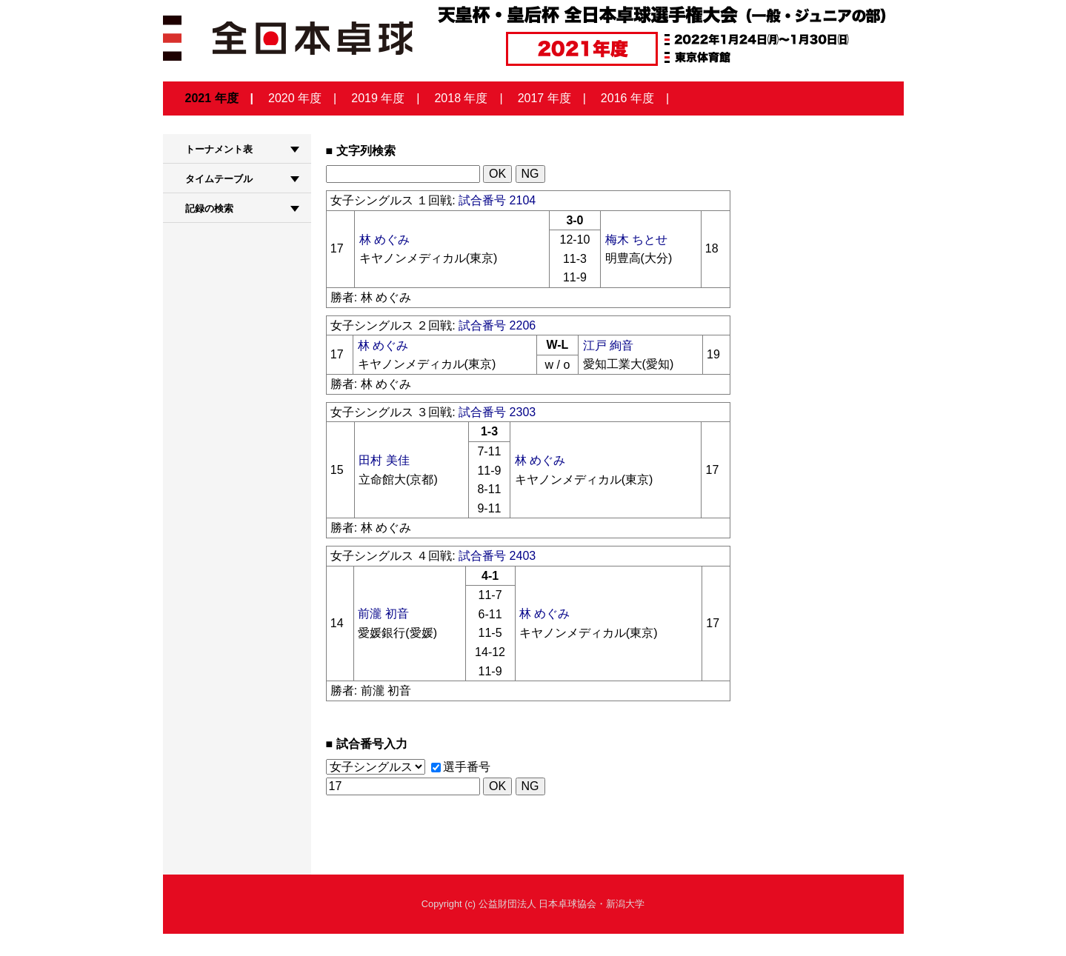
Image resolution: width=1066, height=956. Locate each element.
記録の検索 (209, 208)
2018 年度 (460, 98)
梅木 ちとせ (636, 239)
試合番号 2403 (497, 555)
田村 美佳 (384, 460)
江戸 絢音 (608, 345)
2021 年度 (212, 98)
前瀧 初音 (383, 613)
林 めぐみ (384, 239)
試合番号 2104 (497, 200)
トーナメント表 (219, 149)
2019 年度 (377, 98)
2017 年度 (544, 98)
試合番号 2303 (497, 412)
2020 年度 (295, 98)
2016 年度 (627, 98)
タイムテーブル (219, 178)
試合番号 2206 (497, 325)
